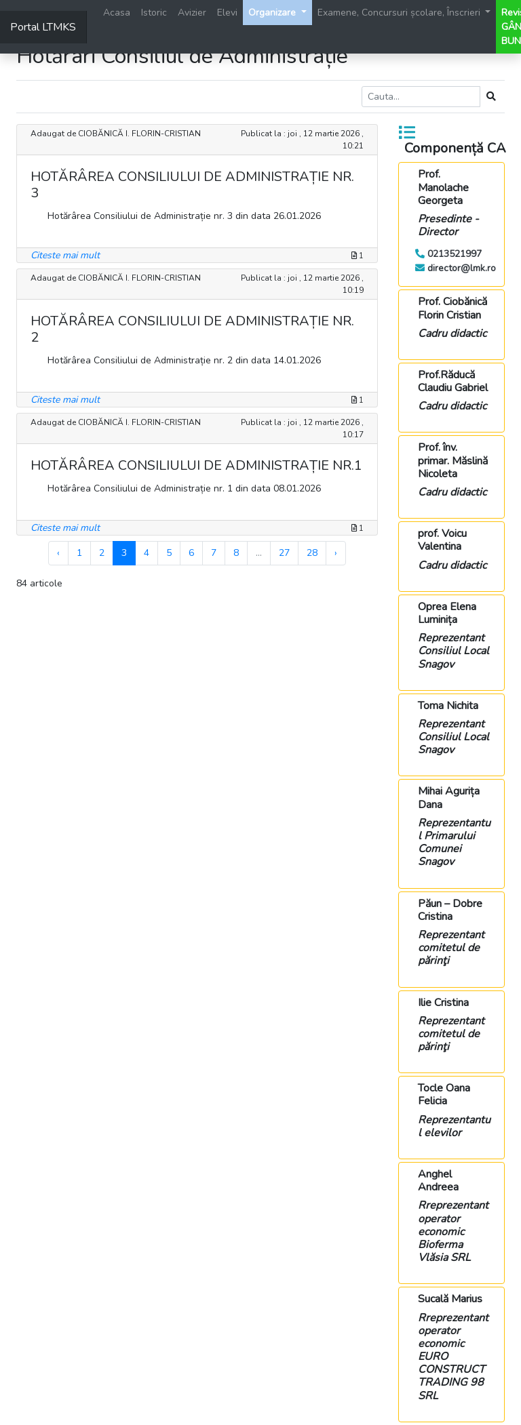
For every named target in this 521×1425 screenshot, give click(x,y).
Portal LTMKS (43, 27)
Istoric (154, 12)
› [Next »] (335, 552)
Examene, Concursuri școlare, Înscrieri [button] (400, 12)
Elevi (227, 12)
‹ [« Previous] (58, 552)
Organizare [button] (273, 12)
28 (312, 552)
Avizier (192, 12)
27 (284, 552)
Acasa (116, 12)
